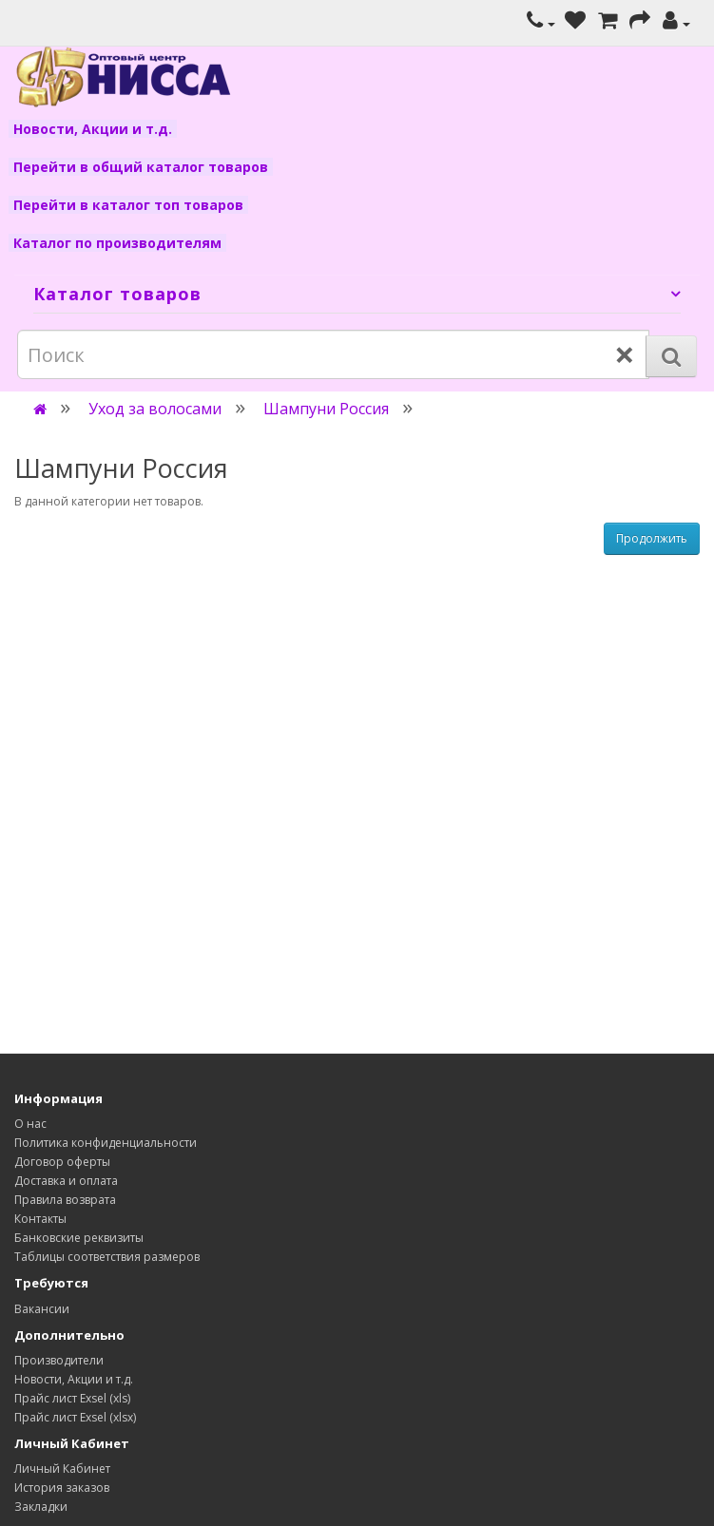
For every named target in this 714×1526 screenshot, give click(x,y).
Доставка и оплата (66, 1181)
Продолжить (651, 538)
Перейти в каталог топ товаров (128, 205)
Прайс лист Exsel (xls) (72, 1398)
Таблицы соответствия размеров (107, 1257)
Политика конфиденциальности (105, 1143)
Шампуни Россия (326, 408)
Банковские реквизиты (79, 1238)
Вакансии (41, 1309)
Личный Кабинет (62, 1468)
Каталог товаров (117, 293)
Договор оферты (62, 1162)
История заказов (61, 1487)
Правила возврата (65, 1200)
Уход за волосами (155, 408)
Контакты (40, 1219)
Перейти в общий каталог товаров (140, 167)
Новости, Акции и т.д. (92, 129)
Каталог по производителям (117, 243)
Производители (59, 1360)
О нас (30, 1124)
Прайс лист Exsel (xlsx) (75, 1417)
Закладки (41, 1506)
